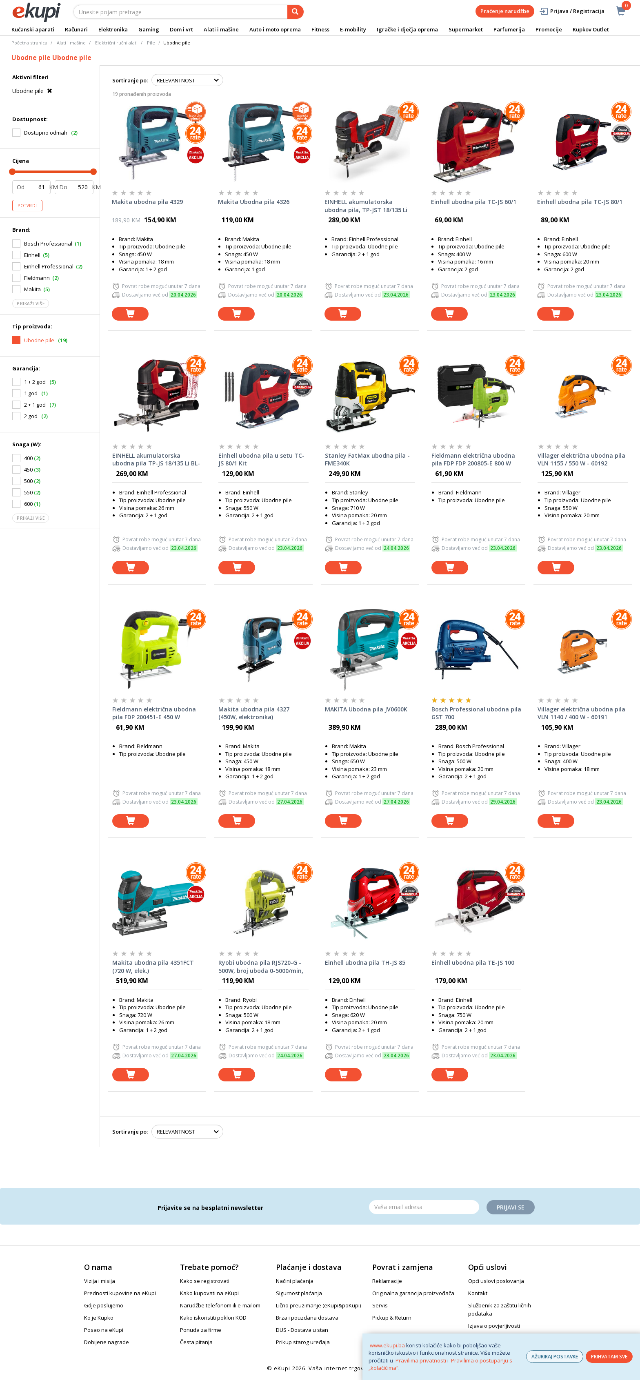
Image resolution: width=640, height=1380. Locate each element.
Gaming (148, 29)
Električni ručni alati (116, 43)
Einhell (32, 255)
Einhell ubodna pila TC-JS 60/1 (473, 202)
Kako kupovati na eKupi (209, 1293)
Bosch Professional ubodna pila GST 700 (476, 713)
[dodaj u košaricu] (130, 314)
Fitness (320, 29)
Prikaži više (30, 303)
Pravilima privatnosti (421, 1360)
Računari (76, 29)
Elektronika (113, 29)
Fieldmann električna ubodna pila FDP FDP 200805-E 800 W (473, 459)
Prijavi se (510, 1207)
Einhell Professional (48, 266)
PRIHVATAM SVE (609, 1356)
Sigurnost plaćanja (299, 1293)
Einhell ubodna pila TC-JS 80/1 (579, 202)
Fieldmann (37, 277)
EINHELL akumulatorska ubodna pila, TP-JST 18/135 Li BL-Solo (365, 206)
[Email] (424, 1207)
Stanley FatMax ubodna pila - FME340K (367, 459)
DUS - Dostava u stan (302, 1329)
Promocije (549, 29)
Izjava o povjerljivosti (494, 1325)
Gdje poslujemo (103, 1305)
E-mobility (353, 29)
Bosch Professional (48, 243)
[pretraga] (295, 12)
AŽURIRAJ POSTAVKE (554, 1356)
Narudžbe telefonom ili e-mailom (220, 1305)
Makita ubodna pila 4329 (147, 202)
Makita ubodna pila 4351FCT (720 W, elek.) (153, 967)
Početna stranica (29, 43)
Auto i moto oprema (275, 29)
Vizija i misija (99, 1281)
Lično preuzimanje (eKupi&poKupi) (318, 1305)
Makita (32, 289)
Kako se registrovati (204, 1281)
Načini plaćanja (294, 1281)
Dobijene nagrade (106, 1342)
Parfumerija (509, 29)
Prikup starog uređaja (303, 1342)
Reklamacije (387, 1281)
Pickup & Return (391, 1317)
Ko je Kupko (98, 1317)
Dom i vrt (181, 29)
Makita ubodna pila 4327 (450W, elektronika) (253, 713)
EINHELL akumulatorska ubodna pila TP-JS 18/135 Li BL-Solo (156, 460)
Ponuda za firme (200, 1329)
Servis (380, 1305)
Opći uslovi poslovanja (496, 1281)
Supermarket (466, 29)
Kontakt (477, 1293)
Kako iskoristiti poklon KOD (213, 1317)
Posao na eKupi (103, 1329)
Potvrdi (27, 205)
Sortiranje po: (130, 80)
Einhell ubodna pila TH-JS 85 (365, 962)
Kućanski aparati (32, 29)
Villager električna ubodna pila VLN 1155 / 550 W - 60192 (581, 459)
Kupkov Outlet (591, 29)
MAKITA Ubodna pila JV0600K (366, 709)
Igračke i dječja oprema (407, 29)
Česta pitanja (196, 1342)
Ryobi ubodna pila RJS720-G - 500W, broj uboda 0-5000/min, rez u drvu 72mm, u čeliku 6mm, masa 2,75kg (260, 967)
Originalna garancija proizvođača (413, 1293)
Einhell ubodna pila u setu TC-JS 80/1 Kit (261, 459)
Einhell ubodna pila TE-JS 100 (472, 962)
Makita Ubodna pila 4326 (253, 202)
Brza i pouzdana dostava (307, 1317)
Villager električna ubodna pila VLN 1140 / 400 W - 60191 (581, 713)
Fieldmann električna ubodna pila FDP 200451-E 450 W (154, 713)
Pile (151, 43)
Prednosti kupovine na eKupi (120, 1293)
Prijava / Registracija (571, 11)
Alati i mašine (221, 29)
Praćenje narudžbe (504, 11)
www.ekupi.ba (387, 1345)
